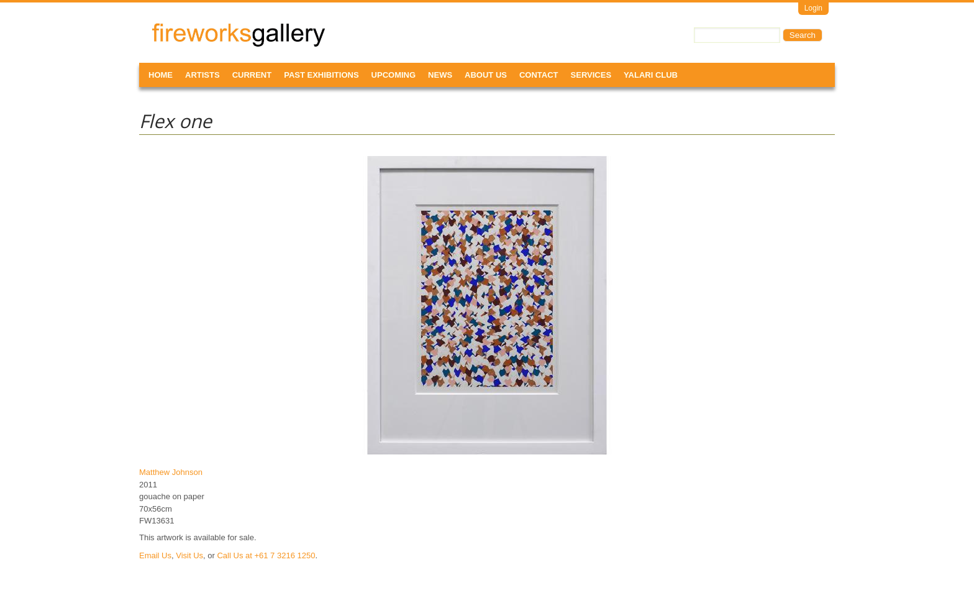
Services (591, 75)
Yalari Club (651, 75)
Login (813, 8)
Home (160, 75)
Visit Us (189, 555)
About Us (486, 75)
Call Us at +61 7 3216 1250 (266, 555)
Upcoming (393, 75)
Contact (538, 75)
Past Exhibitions (321, 75)
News (440, 75)
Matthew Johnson (171, 472)
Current (252, 75)
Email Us (155, 555)
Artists (202, 75)
